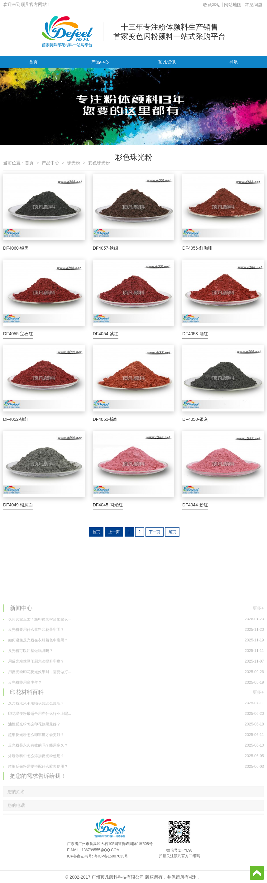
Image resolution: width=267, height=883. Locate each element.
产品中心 (100, 61)
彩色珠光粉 (99, 162)
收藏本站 (212, 4)
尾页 (172, 532)
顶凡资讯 (167, 61)
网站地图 (232, 4)
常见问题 (253, 4)
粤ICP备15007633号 (111, 856)
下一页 (154, 532)
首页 (33, 61)
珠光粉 (73, 162)
